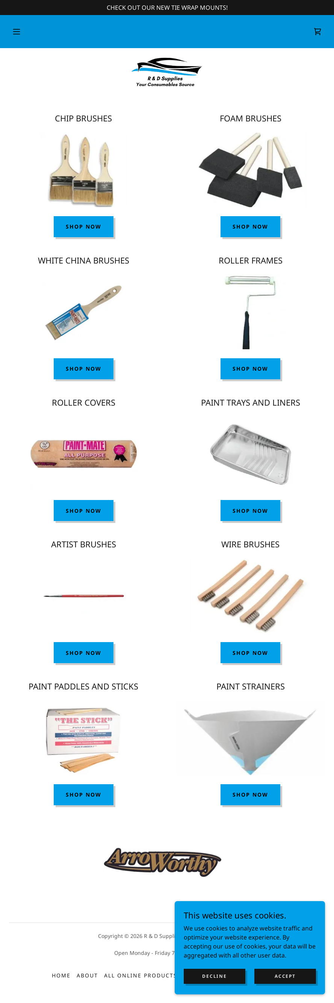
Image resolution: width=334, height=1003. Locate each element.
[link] (317, 31)
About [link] (87, 975)
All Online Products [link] (140, 975)
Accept (285, 991)
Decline (214, 991)
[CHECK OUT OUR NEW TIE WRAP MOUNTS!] (167, 7)
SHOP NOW (250, 226)
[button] (16, 31)
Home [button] (61, 975)
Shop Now (83, 226)
